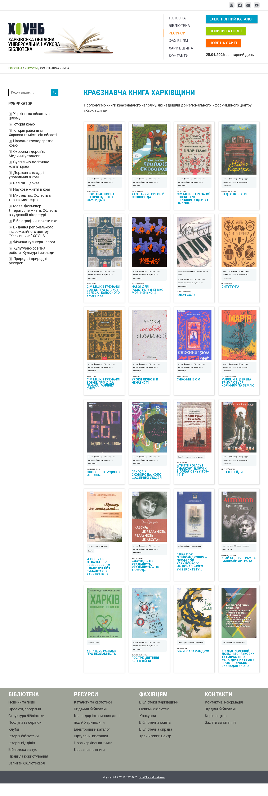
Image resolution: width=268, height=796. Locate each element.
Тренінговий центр (155, 748)
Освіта (90, 561)
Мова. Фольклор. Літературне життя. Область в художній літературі (33, 210)
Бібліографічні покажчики (35, 221)
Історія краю (24, 124)
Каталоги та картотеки (93, 714)
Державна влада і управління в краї (26, 174)
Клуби (13, 742)
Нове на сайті (223, 43)
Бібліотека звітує (22, 762)
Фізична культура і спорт (34, 242)
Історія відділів (21, 755)
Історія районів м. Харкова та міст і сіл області (33, 132)
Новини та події (226, 31)
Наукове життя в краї (31, 189)
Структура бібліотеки (26, 728)
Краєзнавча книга (89, 762)
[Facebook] (240, 5)
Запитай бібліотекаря (26, 775)
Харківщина (181, 48)
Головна (177, 18)
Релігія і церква (26, 183)
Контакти (178, 55)
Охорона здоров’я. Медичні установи (27, 153)
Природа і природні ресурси (191, 655)
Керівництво (216, 728)
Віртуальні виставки (91, 748)
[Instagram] (231, 5)
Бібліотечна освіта (155, 735)
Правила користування (28, 769)
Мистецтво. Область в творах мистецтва (30, 197)
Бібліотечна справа (155, 742)
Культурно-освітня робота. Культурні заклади (31, 250)
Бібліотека (179, 25)
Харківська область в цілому (191, 465)
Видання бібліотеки (90, 721)
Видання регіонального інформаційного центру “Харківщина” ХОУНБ (31, 231)
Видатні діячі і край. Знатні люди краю (193, 277)
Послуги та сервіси (24, 735)
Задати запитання (220, 735)
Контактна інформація (224, 714)
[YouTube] (257, 5)
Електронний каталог (232, 19)
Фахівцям (178, 40)
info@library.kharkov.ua (152, 789)
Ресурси (177, 33)
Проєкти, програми (24, 721)
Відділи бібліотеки (220, 721)
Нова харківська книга (93, 755)
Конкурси (147, 728)
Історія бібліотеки (23, 748)
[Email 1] (248, 5)
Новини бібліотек (154, 721)
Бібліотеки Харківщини (158, 714)
